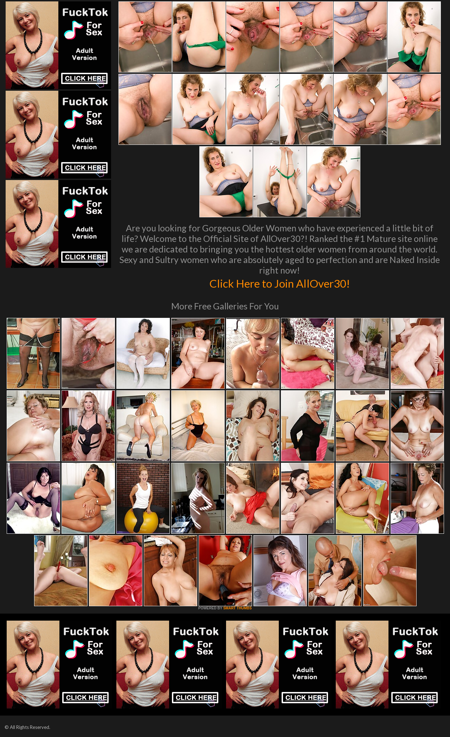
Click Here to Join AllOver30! (279, 282)
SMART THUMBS (237, 608)
